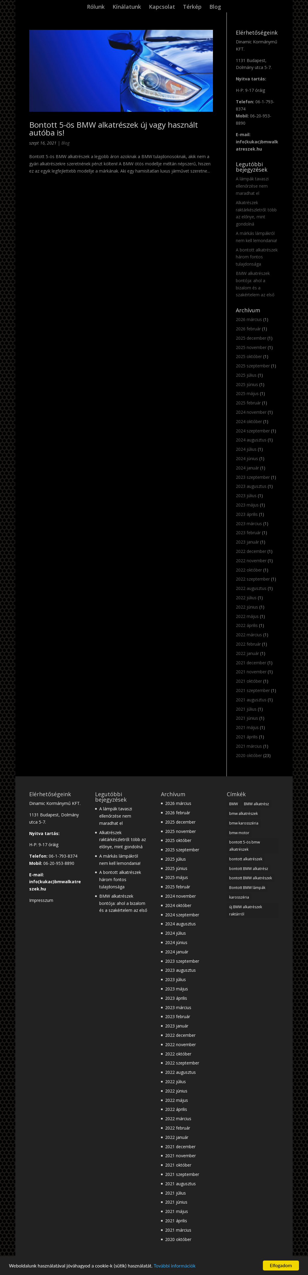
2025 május (247, 393)
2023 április (247, 514)
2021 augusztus (251, 700)
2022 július (246, 597)
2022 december (251, 551)
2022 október (249, 570)
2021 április (247, 737)
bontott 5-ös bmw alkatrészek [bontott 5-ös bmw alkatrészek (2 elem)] (244, 846)
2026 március (249, 319)
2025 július (246, 375)
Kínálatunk (126, 7)
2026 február (248, 329)
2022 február (248, 644)
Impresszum (41, 900)
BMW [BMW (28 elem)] (233, 803)
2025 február (248, 403)
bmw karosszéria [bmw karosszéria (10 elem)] (243, 823)
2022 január (247, 653)
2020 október (249, 755)
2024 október (249, 421)
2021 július (246, 709)
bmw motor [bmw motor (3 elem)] (239, 832)
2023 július (246, 495)
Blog (215, 7)
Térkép (192, 7)
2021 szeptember (253, 690)
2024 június (247, 458)
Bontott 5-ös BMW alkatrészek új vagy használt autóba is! (113, 128)
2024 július (246, 449)
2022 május (247, 616)
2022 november (251, 560)
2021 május (247, 727)
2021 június (247, 718)
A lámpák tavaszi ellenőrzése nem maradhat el (252, 186)
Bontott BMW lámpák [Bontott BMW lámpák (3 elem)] (247, 887)
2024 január (247, 468)
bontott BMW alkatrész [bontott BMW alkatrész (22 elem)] (248, 868)
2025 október (249, 356)
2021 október (249, 681)
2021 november (251, 672)
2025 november (251, 347)
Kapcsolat (162, 7)
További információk (175, 1266)
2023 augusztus (251, 486)
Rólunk (96, 7)
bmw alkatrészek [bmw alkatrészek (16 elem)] (243, 813)
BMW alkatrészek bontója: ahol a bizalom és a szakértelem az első (123, 903)
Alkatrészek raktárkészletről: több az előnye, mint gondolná (122, 840)
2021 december (251, 663)
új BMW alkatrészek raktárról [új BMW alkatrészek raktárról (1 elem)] (245, 910)
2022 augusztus (251, 588)
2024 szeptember (253, 431)
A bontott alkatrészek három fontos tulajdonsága (257, 257)
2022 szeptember (253, 579)
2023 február (248, 532)
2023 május (247, 505)
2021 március (249, 746)
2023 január (247, 542)
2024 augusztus (251, 440)
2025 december (251, 338)
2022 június (247, 607)
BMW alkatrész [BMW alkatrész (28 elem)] (256, 803)
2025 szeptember (253, 366)
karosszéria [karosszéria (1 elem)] (239, 897)
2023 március (249, 523)
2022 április (247, 625)
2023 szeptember (253, 477)
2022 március (249, 635)
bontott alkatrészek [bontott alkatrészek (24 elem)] (245, 859)
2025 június (247, 384)
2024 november (251, 412)
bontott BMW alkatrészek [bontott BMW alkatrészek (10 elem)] (250, 878)
